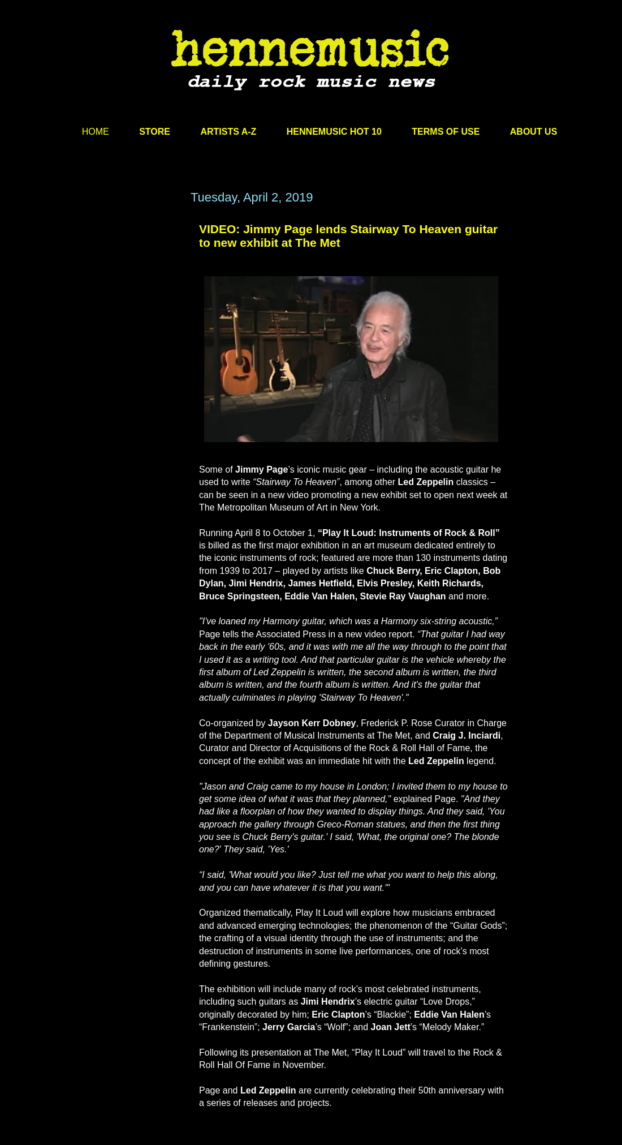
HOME (95, 131)
